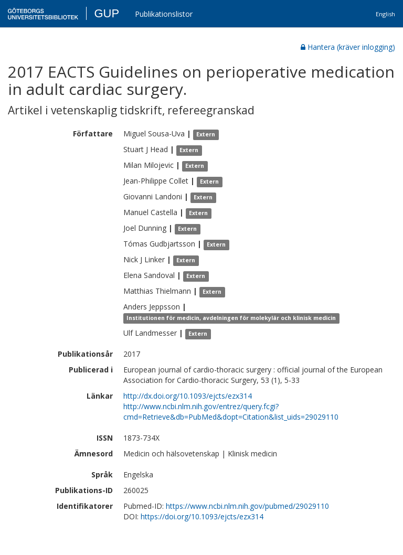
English (385, 14)
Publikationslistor (164, 14)
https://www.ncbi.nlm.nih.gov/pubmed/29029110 (247, 506)
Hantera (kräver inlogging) (348, 47)
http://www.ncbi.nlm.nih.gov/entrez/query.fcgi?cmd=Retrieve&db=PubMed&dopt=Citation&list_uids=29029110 (230, 411)
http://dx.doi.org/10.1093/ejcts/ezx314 (187, 396)
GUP (106, 13)
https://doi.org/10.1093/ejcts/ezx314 (202, 516)
